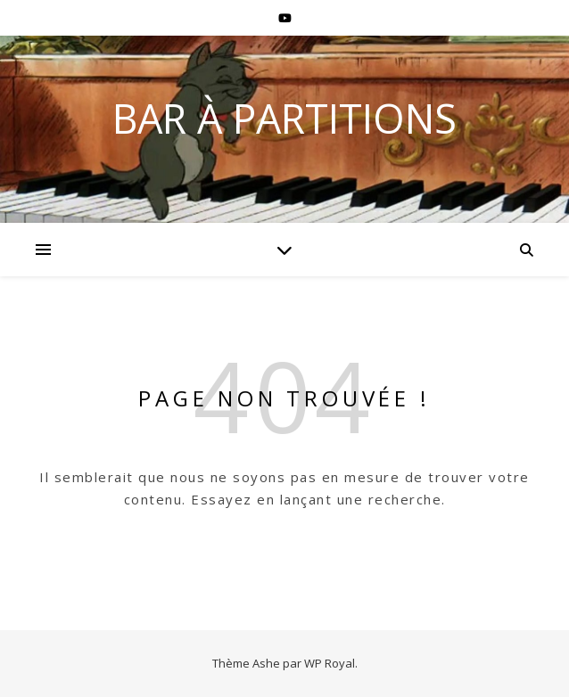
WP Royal (329, 663)
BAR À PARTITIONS (284, 118)
